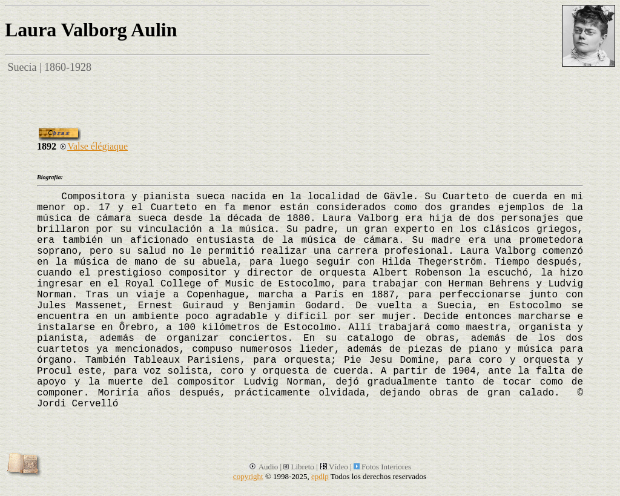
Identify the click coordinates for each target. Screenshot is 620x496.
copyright (248, 476)
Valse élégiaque (93, 146)
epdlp (320, 476)
